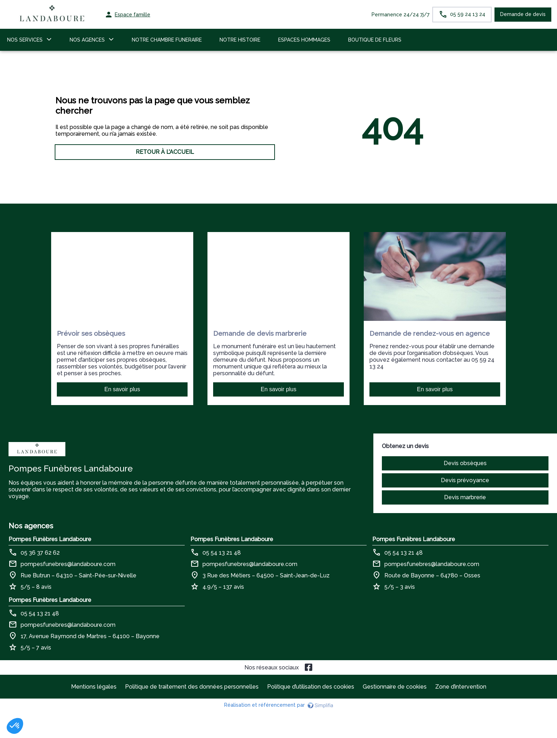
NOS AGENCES (87, 40)
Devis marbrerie (465, 497)
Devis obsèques (465, 463)
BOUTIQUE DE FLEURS (374, 40)
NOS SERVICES (25, 40)
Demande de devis (523, 14)
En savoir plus (122, 389)
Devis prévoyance (465, 480)
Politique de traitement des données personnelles (192, 686)
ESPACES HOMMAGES (304, 40)
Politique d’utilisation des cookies (310, 686)
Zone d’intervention (460, 686)
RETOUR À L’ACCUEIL (165, 152)
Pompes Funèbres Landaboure (50, 539)
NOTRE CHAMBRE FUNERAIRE (167, 40)
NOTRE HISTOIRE (240, 40)
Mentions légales (94, 686)
